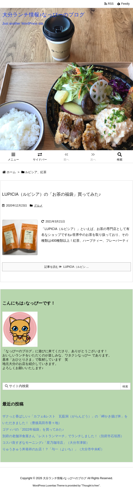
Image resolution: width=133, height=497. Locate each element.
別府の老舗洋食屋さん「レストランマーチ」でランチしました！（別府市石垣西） (63, 436)
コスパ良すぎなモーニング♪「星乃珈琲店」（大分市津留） (45, 442)
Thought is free (90, 485)
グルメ (38, 205)
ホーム (11, 172)
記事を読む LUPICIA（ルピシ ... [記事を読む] (66, 266)
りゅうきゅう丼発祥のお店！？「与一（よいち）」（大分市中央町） (53, 449)
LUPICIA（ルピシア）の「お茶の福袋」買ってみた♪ (51, 194)
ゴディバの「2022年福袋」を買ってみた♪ (33, 429)
